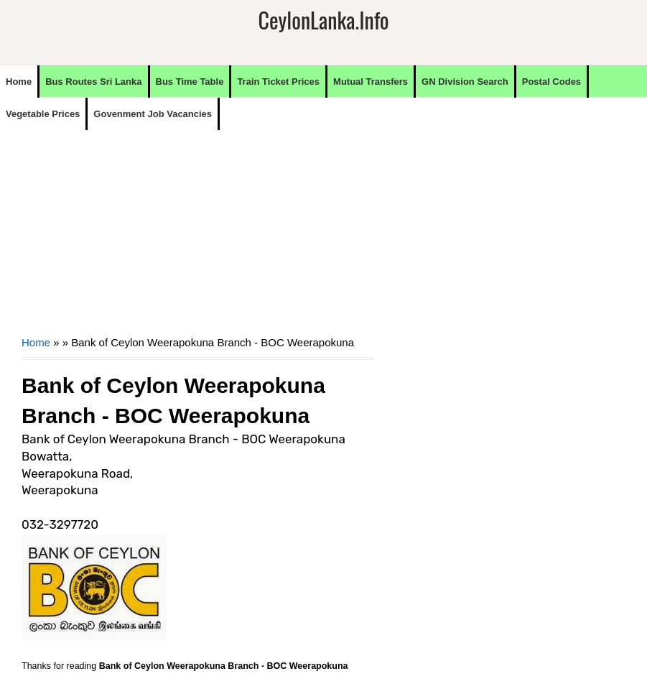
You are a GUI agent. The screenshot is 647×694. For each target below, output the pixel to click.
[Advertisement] (198, 230)
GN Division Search (465, 81)
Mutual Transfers (370, 81)
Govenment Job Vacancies (152, 113)
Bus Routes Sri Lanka (93, 81)
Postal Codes (551, 81)
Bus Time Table (190, 81)
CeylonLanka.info (323, 20)
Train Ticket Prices (278, 81)
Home (19, 81)
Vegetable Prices (43, 113)
